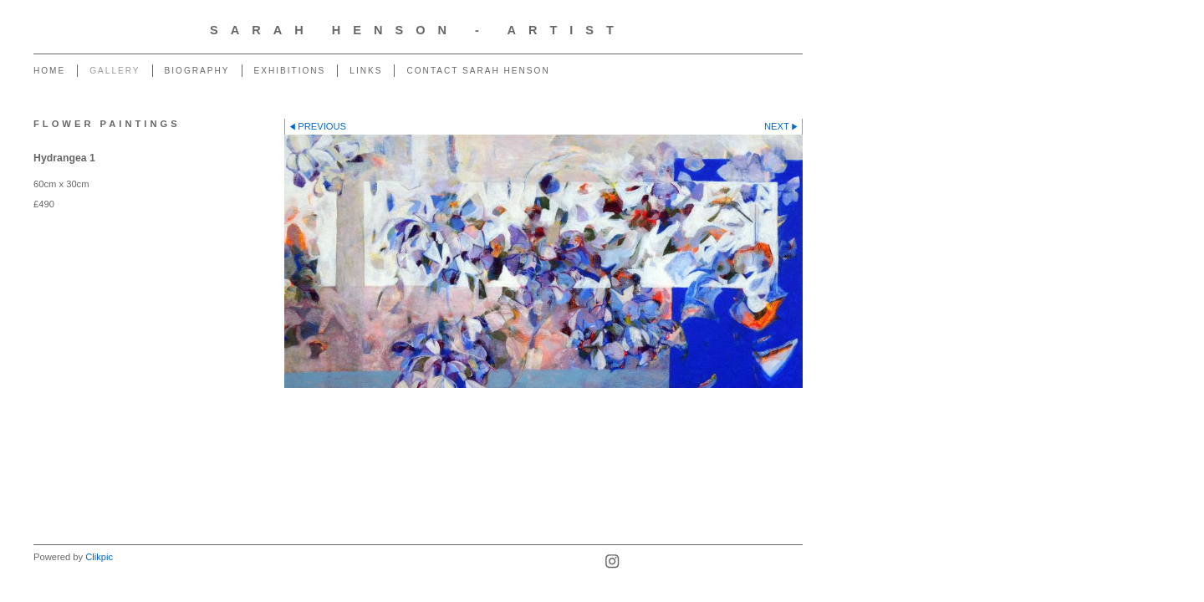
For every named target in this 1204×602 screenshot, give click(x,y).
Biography (197, 70)
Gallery (114, 70)
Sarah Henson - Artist (418, 30)
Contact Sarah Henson (477, 70)
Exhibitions (290, 70)
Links (365, 70)
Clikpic (99, 557)
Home (49, 70)
